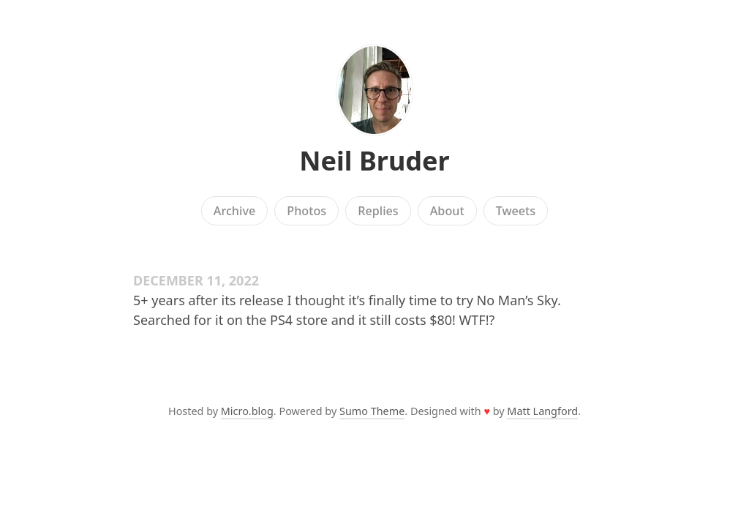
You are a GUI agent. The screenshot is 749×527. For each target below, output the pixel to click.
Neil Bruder (374, 161)
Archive (234, 211)
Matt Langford (542, 411)
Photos (306, 211)
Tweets (516, 211)
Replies (378, 211)
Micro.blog (247, 411)
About (447, 211)
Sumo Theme (371, 411)
